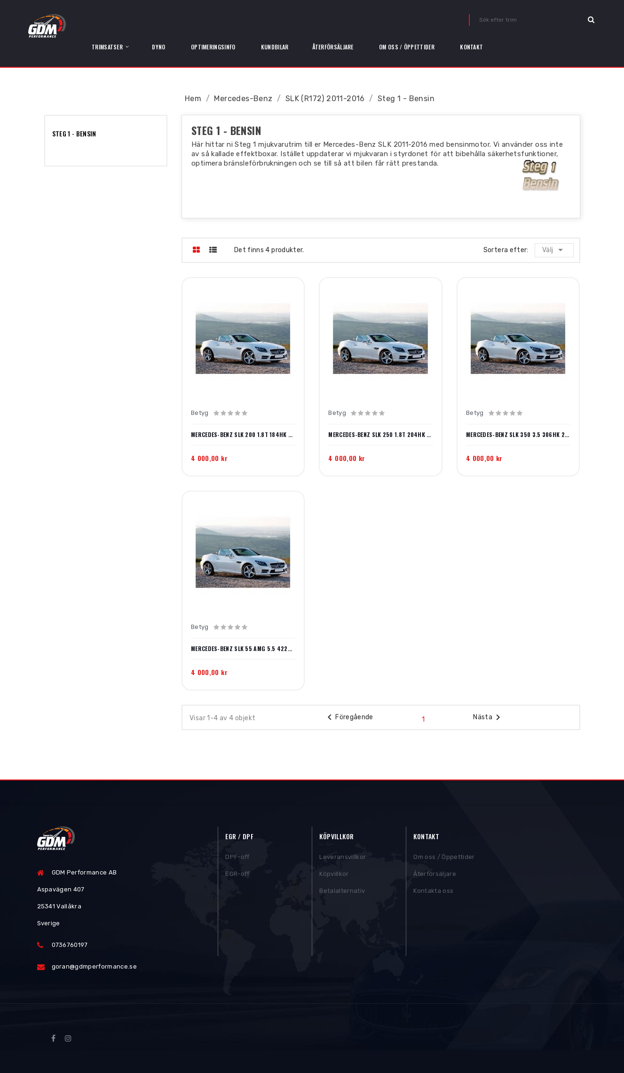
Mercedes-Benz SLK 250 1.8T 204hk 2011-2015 (380, 434)
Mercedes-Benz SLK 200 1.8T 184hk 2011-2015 (243, 434)
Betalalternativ (342, 893)
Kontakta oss (433, 893)
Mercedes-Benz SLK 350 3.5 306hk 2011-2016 (518, 434)
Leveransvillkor (342, 859)
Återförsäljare (434, 876)
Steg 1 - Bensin (74, 133)
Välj (554, 249)
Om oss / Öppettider (443, 859)
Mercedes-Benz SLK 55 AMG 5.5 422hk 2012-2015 (243, 648)
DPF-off (237, 859)
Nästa (488, 717)
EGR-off (237, 876)
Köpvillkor (333, 876)
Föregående (348, 717)
